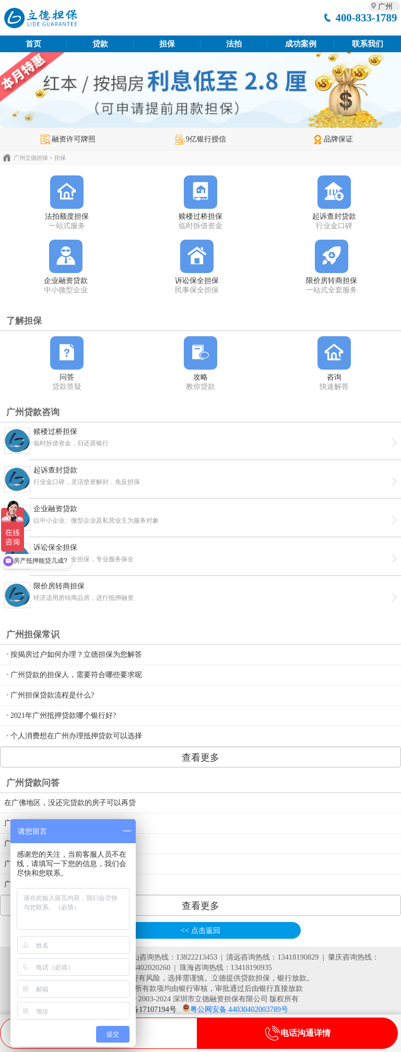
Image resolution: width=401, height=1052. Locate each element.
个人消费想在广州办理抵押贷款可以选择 (76, 736)
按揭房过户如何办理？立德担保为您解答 (76, 654)
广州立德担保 (31, 158)
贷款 (100, 44)
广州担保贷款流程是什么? (52, 695)
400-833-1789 (366, 17)
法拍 (234, 44)
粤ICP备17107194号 (144, 1009)
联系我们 (367, 44)
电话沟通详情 (298, 1033)
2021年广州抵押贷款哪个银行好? (63, 715)
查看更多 (200, 757)
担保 (167, 44)
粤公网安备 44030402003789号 (239, 1009)
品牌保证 (333, 139)
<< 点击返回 (200, 930)
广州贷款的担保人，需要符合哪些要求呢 (76, 675)
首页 (33, 44)
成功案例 (300, 44)
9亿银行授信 (200, 139)
